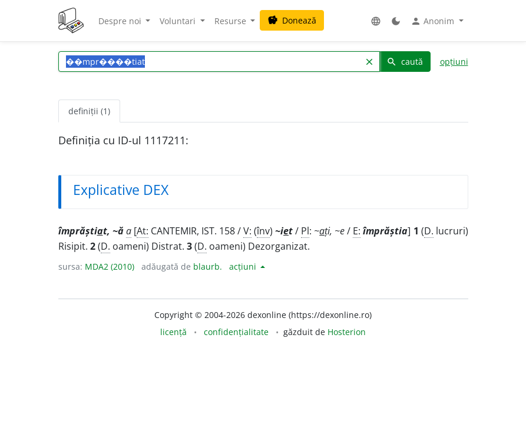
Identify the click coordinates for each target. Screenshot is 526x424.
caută (404, 61)
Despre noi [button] (121, 20)
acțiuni (244, 266)
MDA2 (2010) (109, 266)
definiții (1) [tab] (89, 111)
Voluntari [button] (179, 20)
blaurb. (207, 266)
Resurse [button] (231, 20)
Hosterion (346, 331)
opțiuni (454, 61)
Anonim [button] (433, 21)
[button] (376, 21)
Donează (291, 20)
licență (173, 331)
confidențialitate (236, 331)
